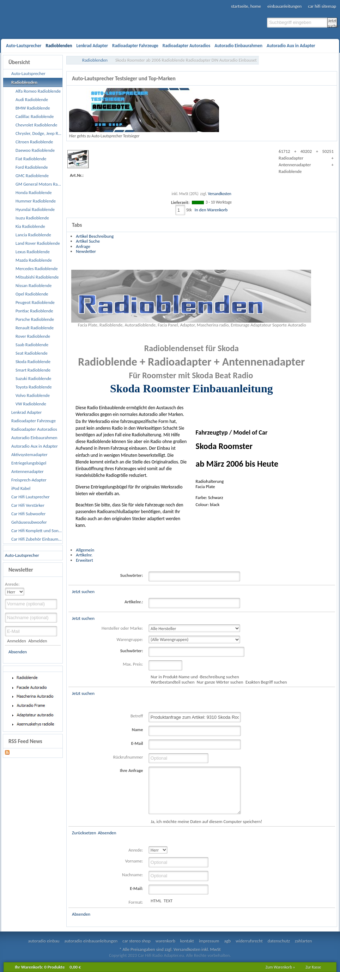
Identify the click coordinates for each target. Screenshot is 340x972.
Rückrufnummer (128, 757)
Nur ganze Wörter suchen (220, 682)
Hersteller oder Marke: (122, 628)
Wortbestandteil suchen (172, 682)
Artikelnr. (84, 554)
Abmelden (37, 640)
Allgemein (85, 550)
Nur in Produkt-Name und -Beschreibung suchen (195, 676)
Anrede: (12, 584)
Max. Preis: (133, 664)
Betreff (136, 715)
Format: (136, 902)
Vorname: (134, 861)
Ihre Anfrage (131, 770)
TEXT (168, 900)
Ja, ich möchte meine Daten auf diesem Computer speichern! (206, 821)
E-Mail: (136, 888)
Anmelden (16, 640)
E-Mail (137, 743)
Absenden (17, 651)
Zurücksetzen (84, 832)
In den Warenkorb (211, 209)
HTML (156, 900)
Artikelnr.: (134, 601)
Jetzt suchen (332, 22)
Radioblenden (95, 60)
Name (137, 729)
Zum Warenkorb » (280, 967)
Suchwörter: (131, 575)
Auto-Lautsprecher (22, 555)
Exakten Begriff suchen (266, 682)
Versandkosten (219, 193)
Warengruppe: (130, 639)
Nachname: (132, 874)
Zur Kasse (313, 967)
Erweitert (84, 560)
